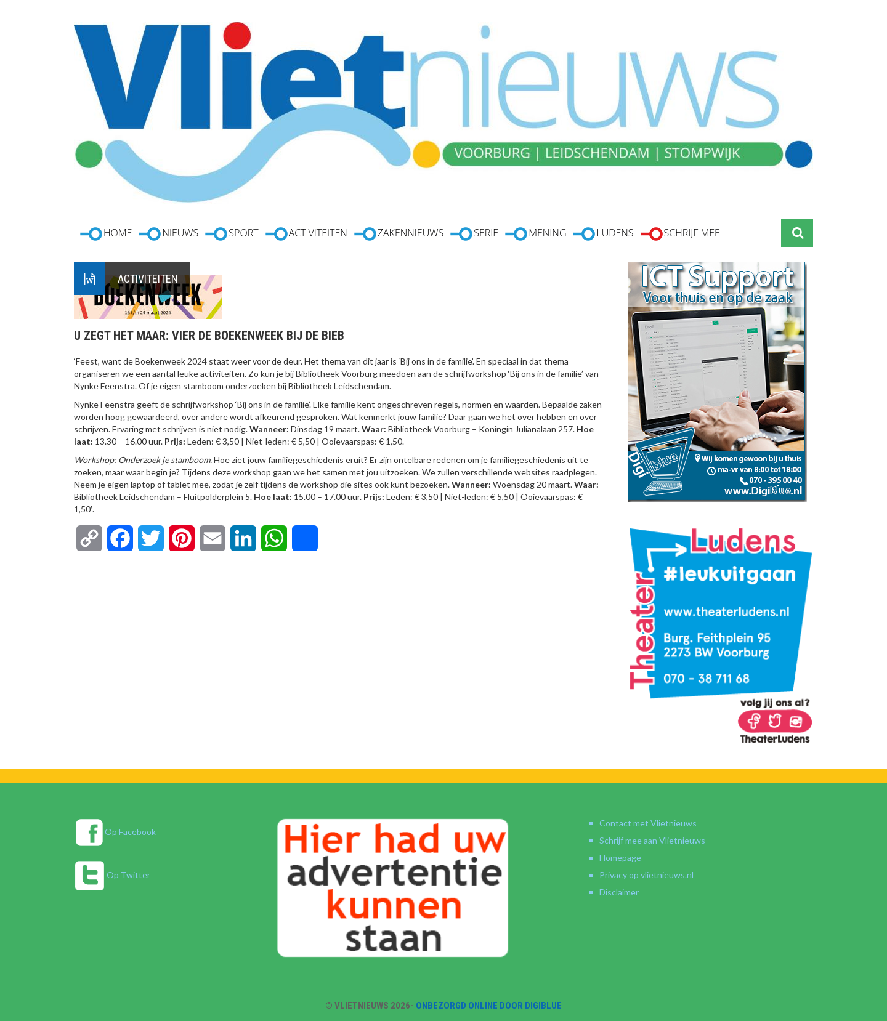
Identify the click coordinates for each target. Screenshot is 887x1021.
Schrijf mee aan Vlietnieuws (652, 840)
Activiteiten (148, 278)
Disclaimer (619, 892)
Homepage (620, 857)
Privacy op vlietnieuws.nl (646, 875)
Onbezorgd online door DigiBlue (489, 1005)
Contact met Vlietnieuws (648, 823)
